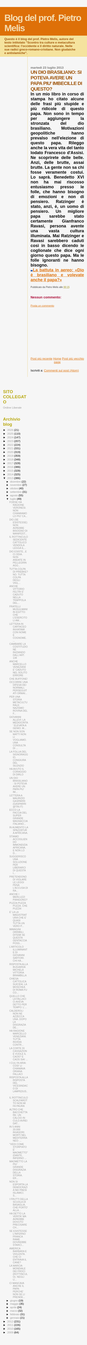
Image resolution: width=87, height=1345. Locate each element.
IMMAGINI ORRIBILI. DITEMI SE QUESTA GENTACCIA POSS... (18, 936)
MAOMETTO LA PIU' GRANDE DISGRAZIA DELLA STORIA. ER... (18, 1169)
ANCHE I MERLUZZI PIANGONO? (18, 897)
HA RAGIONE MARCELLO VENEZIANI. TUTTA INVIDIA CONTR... (17, 1037)
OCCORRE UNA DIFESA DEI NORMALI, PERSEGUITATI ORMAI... (18, 688)
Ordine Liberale (12, 407)
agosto (14, 495)
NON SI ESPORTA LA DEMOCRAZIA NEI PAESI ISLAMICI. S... (18, 1188)
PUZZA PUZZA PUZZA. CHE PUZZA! (18, 906)
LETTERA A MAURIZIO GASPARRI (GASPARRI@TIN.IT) (17, 801)
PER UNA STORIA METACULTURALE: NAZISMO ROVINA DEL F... (18, 705)
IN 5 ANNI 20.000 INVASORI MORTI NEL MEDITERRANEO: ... (18, 1133)
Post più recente (41, 358)
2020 (10, 451)
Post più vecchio (73, 358)
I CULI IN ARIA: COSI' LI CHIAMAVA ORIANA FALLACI (17, 1068)
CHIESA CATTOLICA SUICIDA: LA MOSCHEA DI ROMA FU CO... (18, 985)
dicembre (16, 481)
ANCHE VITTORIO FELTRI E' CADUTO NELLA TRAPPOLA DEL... (17, 594)
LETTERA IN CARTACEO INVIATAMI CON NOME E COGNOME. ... (17, 632)
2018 (10, 459)
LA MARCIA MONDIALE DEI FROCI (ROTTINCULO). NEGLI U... (18, 1272)
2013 (10, 478)
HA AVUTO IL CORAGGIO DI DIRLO (17, 771)
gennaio (15, 1317)
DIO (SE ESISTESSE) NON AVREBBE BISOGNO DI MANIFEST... (18, 526)
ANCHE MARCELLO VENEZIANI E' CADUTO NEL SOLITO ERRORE (18, 668)
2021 (10, 448)
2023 (10, 441)
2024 (10, 437)
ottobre (14, 488)
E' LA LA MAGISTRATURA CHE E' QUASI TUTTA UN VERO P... (18, 919)
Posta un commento (42, 305)
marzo (14, 1310)
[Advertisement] (57, 330)
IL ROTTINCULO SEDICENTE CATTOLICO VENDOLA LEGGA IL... (18, 542)
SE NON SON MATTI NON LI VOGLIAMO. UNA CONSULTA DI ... (17, 740)
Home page (57, 360)
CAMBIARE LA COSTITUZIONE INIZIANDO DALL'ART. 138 (18, 650)
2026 (10, 429)
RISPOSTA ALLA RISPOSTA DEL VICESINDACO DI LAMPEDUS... (18, 1085)
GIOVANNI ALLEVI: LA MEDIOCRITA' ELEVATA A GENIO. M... (18, 723)
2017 (10, 463)
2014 (10, 474)
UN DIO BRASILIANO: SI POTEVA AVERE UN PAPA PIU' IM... (18, 785)
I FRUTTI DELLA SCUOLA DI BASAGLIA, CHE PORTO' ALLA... (18, 1205)
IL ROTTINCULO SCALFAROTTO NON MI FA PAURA (18, 1101)
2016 (10, 466)
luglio (13, 498)
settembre (16, 491)
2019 (10, 455)
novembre (16, 484)
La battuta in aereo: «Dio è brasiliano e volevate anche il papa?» (57, 275)
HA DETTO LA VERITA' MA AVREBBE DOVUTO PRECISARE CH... (18, 1220)
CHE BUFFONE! (18, 678)
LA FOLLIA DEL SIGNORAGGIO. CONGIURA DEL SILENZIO (18, 758)
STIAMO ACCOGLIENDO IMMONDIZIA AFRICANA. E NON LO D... (18, 845)
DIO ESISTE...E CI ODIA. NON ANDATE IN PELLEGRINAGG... (18, 558)
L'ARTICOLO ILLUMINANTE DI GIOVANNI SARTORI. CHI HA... (18, 953)
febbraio (15, 1314)
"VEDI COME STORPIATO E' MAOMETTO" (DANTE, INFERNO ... (18, 1151)
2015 (10, 470)
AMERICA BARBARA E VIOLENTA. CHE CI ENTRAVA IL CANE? (18, 1255)
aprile (13, 1307)
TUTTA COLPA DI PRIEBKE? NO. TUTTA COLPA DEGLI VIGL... (18, 576)
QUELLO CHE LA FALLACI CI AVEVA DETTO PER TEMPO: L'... (18, 1002)
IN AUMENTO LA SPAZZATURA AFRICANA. (18, 830)
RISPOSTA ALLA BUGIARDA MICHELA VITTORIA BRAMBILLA (18, 970)
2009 (10, 1332)
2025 (10, 433)
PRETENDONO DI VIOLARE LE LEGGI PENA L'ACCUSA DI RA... (18, 883)
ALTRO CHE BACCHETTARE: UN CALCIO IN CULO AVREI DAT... (18, 1116)
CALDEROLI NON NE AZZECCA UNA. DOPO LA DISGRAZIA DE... (17, 1019)
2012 (10, 1321)
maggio (14, 1303)
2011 (10, 1324)
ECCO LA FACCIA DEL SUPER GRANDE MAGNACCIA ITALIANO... (18, 816)
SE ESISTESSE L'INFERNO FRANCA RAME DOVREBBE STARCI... (18, 1238)
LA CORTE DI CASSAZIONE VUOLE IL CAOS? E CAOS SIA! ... (18, 1054)
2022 (10, 444)
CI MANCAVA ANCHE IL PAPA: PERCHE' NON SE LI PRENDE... (17, 1290)
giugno (14, 1300)
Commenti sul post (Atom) (61, 370)
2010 (10, 1328)
